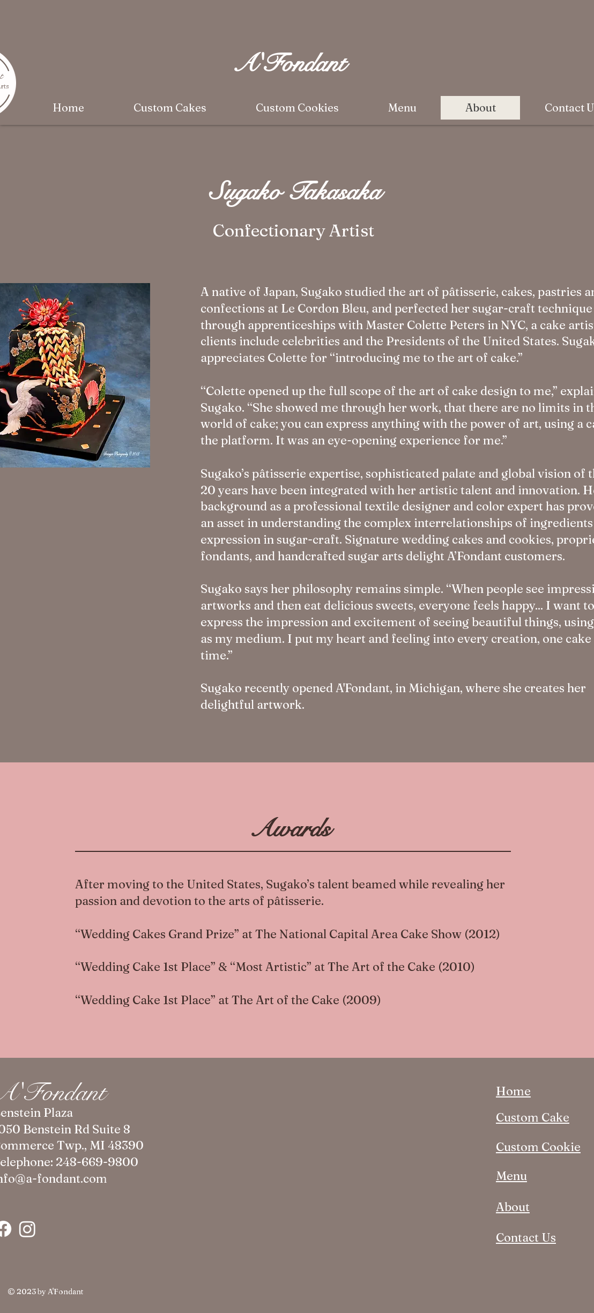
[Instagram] (27, 1229)
